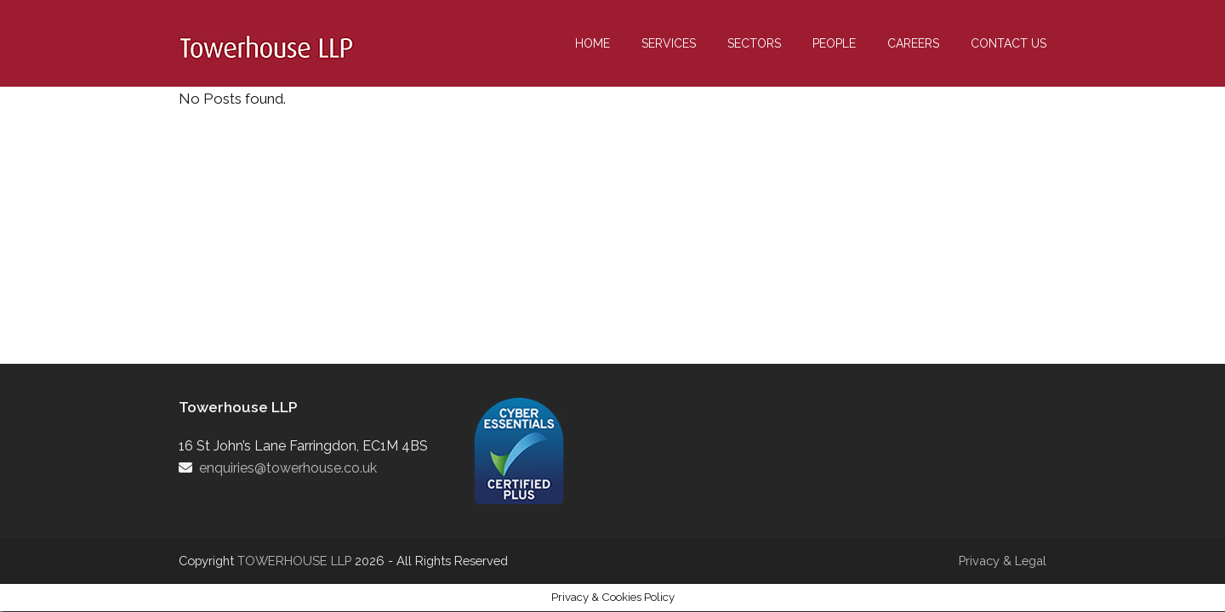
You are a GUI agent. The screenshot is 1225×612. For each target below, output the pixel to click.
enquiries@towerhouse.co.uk (288, 468)
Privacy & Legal (1002, 560)
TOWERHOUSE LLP (296, 560)
